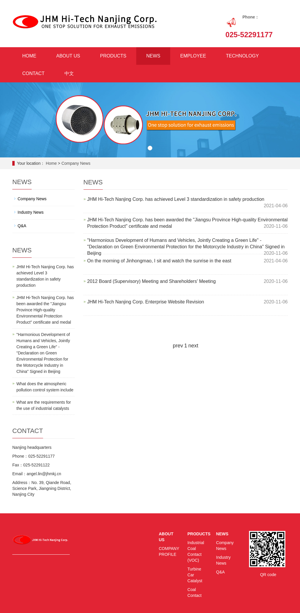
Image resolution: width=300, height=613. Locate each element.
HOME (29, 55)
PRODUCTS (113, 55)
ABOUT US (68, 55)
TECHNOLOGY (242, 55)
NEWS (153, 55)
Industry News (31, 212)
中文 (69, 73)
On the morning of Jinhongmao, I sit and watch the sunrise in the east (159, 260)
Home (51, 163)
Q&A (22, 225)
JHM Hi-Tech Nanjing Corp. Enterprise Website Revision (145, 301)
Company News (76, 163)
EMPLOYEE (193, 55)
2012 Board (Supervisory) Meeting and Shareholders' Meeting (151, 281)
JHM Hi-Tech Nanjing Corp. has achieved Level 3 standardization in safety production (176, 199)
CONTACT (33, 73)
